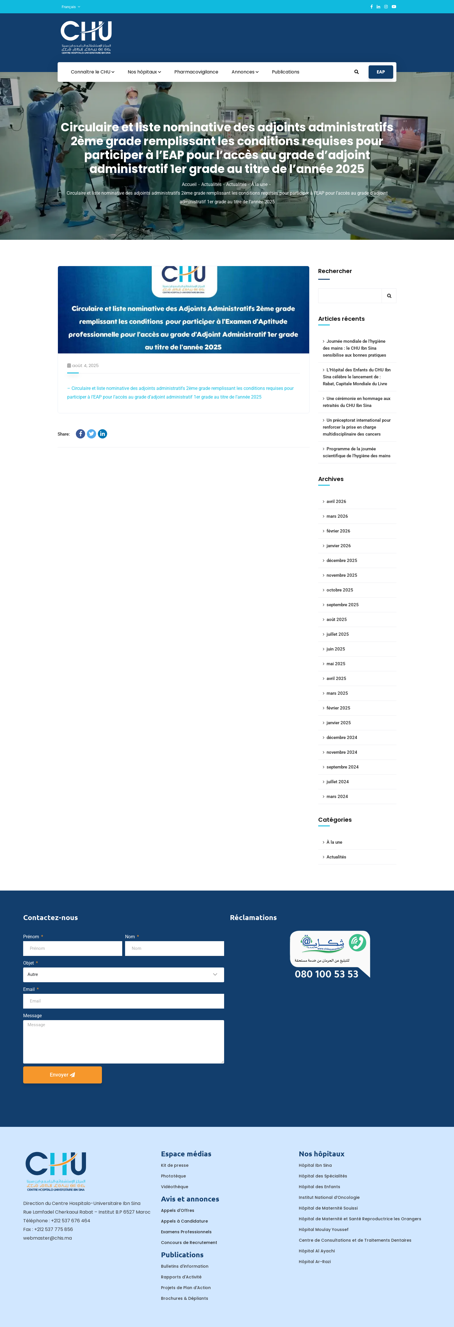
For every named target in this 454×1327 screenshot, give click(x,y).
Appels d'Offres (177, 1210)
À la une (259, 184)
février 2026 (338, 531)
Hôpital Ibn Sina (315, 1165)
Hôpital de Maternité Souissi (328, 1208)
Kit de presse (174, 1165)
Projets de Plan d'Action (186, 1288)
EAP (381, 72)
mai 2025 (336, 663)
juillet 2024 (338, 781)
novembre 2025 (342, 575)
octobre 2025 (340, 590)
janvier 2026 (339, 545)
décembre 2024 (342, 737)
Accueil (189, 184)
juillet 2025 (338, 634)
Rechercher (335, 271)
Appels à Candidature (184, 1221)
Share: (64, 434)
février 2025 (338, 708)
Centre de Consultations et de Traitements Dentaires (355, 1240)
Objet (29, 963)
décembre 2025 (342, 560)
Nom (130, 936)
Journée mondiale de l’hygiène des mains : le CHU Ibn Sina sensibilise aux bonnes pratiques (354, 348)
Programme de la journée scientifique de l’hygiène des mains (357, 452)
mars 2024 (337, 796)
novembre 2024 (342, 752)
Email (29, 989)
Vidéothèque (174, 1187)
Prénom (31, 936)
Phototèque (173, 1176)
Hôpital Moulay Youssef (324, 1229)
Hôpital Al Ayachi (317, 1251)
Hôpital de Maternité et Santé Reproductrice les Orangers (360, 1219)
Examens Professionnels (186, 1232)
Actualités (211, 184)
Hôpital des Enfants (319, 1187)
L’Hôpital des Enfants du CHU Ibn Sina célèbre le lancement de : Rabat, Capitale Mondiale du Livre (357, 376)
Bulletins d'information (184, 1266)
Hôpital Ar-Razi (315, 1262)
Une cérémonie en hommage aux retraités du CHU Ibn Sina (357, 402)
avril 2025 (336, 678)
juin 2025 (336, 649)
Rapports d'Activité (181, 1277)
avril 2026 (336, 501)
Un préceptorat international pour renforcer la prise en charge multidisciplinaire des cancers (357, 427)
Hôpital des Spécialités (323, 1176)
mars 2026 (337, 516)
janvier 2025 (339, 722)
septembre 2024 (343, 767)
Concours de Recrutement (189, 1242)
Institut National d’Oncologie (329, 1197)
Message (32, 1015)
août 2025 (337, 619)
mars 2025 (337, 693)
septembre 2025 (343, 604)
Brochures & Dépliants (184, 1298)
